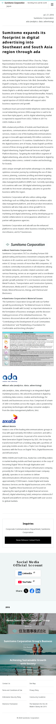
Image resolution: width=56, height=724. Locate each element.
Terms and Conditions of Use (12, 690)
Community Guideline (37, 697)
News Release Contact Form (28, 540)
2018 (6, 607)
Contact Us (6, 683)
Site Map (33, 683)
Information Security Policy (11, 697)
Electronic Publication (10, 704)
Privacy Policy (34, 690)
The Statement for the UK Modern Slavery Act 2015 (38, 705)
